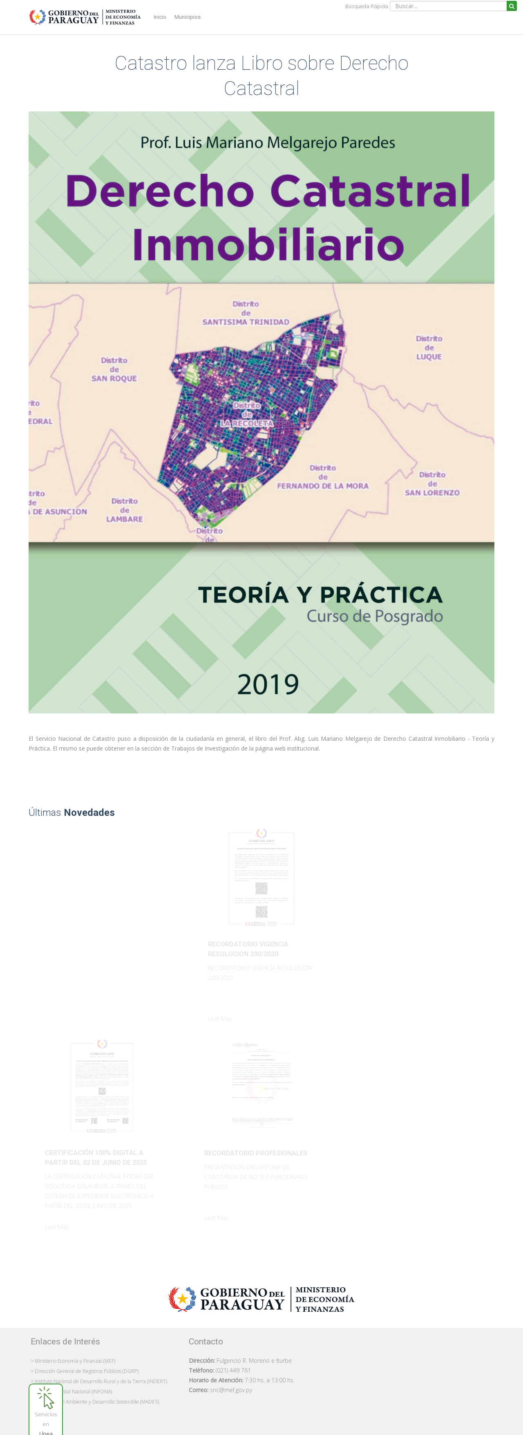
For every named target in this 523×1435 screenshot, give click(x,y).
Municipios (187, 17)
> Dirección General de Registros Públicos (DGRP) (85, 1371)
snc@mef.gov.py (231, 1390)
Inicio (160, 17)
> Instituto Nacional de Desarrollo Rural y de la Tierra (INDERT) (99, 1381)
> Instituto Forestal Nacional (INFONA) (71, 1391)
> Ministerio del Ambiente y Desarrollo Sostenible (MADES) (95, 1401)
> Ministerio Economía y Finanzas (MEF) (73, 1360)
